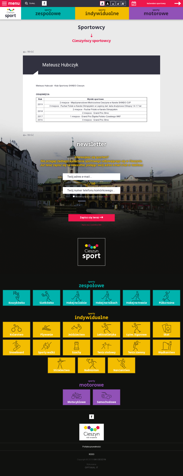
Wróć (30, 52)
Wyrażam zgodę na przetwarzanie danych (89, 197)
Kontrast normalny (102, 3)
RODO (91, 454)
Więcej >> (107, 197)
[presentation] (91, 205)
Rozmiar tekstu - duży (123, 3)
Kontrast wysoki (107, 3)
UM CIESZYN (99, 459)
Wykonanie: (91, 465)
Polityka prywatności (91, 446)
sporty (48, 12)
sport (10, 15)
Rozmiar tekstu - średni (118, 3)
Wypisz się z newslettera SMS (91, 225)
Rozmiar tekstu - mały (113, 3)
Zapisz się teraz (91, 217)
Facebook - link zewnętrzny (44, 4)
